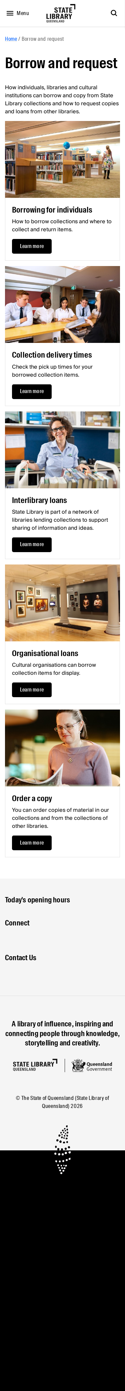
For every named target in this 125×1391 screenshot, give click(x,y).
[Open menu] (16, 13)
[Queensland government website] (91, 1065)
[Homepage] (35, 1065)
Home (11, 38)
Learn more (32, 246)
